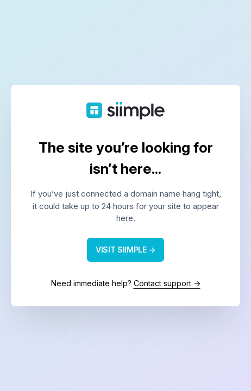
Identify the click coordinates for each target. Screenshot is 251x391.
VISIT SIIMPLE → (125, 249)
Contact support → (167, 283)
